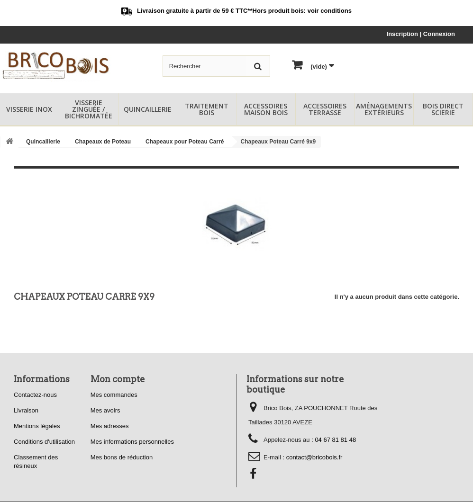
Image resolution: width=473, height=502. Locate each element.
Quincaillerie (148, 109)
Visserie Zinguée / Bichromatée (88, 109)
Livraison (26, 410)
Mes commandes (114, 394)
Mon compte (118, 379)
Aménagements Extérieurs (384, 109)
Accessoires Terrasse (324, 109)
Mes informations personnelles (132, 441)
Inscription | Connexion (421, 33)
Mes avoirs (105, 410)
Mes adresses (110, 426)
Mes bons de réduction (122, 457)
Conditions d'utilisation (44, 441)
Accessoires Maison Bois (266, 109)
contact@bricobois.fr (314, 457)
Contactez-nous (35, 394)
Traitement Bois (206, 109)
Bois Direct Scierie (443, 109)
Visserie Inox (29, 109)
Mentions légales (37, 426)
